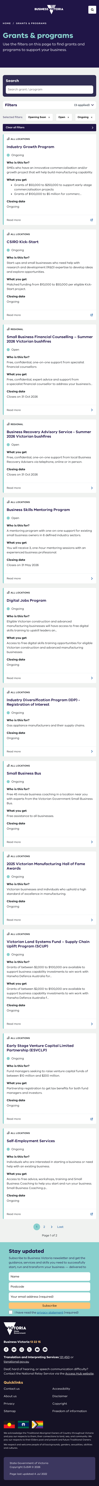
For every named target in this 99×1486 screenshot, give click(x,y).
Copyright (59, 1404)
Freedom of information (69, 1411)
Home (7, 23)
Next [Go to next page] (52, 1227)
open (61, 117)
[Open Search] (92, 10)
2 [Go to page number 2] (44, 1227)
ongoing (83, 117)
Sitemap (10, 1411)
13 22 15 (35, 1342)
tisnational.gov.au (16, 1362)
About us (10, 1396)
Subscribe (49, 1306)
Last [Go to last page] (60, 1227)
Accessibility (61, 1389)
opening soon (37, 117)
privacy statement (50, 1313)
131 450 (64, 1357)
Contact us (12, 1389)
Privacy (9, 1404)
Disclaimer (60, 1396)
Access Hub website (79, 1374)
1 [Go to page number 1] (36, 1227)
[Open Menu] (7, 10)
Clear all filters (15, 127)
